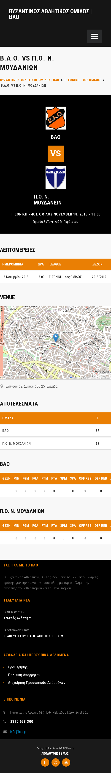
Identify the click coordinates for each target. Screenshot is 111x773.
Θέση (6, 478)
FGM (25, 478)
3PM (63, 478)
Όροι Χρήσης (18, 667)
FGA (35, 478)
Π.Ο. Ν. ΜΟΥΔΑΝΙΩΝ (48, 199)
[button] (56, 338)
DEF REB (101, 478)
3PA (73, 478)
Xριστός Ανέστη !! (17, 618)
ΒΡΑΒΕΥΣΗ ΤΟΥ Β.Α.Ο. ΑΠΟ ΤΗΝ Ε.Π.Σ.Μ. (33, 636)
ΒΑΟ (55, 137)
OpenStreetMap (94, 378)
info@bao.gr (18, 732)
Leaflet (74, 378)
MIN (16, 478)
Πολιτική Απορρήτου (24, 675)
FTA (54, 478)
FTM (44, 478)
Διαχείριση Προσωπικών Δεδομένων (36, 683)
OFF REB (85, 478)
